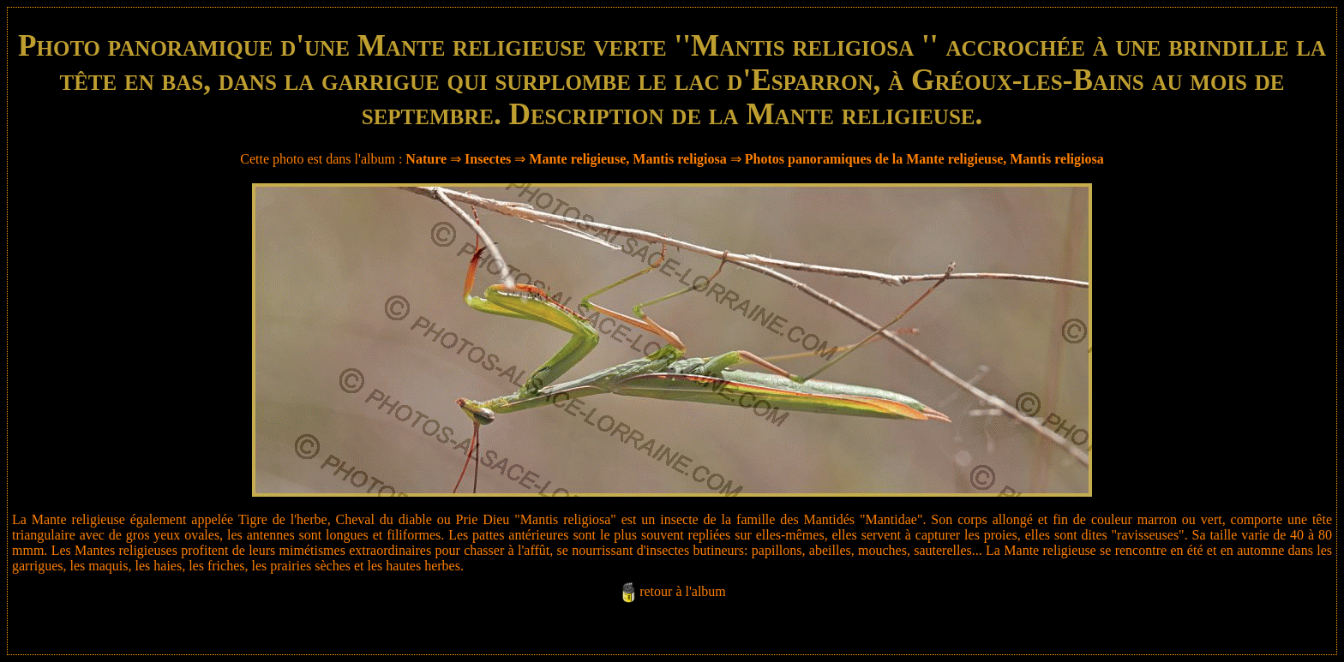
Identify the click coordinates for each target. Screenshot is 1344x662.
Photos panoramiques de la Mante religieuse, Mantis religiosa (924, 159)
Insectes (488, 159)
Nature (426, 159)
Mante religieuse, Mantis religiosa (627, 159)
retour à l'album (682, 591)
